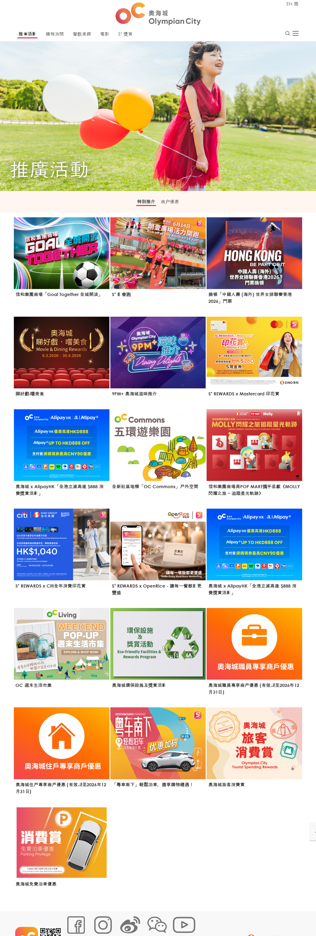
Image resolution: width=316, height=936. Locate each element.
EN (289, 3)
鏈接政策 (110, 921)
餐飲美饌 (82, 35)
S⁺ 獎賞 (125, 35)
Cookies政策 (90, 921)
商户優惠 (173, 203)
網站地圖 (70, 921)
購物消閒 (55, 35)
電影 (104, 35)
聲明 (158, 921)
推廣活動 (27, 35)
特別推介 (143, 203)
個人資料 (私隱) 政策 (136, 921)
